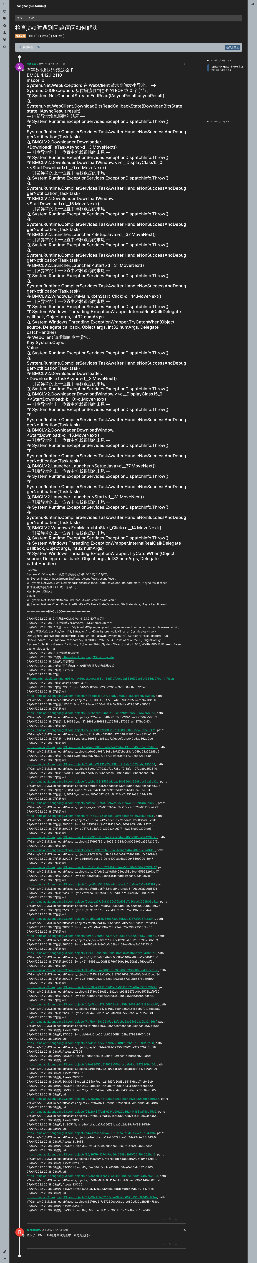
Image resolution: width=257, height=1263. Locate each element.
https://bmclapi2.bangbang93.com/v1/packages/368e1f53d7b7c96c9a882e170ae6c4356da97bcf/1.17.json (102, 678)
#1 (185, 64)
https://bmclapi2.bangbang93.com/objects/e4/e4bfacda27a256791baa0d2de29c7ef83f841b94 (91, 1133)
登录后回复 (232, 47)
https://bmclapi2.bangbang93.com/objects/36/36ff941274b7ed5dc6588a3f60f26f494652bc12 (91, 1154)
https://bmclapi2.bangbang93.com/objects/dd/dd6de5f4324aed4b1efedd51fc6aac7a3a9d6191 (91, 884)
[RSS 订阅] (38, 47)
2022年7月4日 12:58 (54, 64)
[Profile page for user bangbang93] (19, 1232)
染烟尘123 (32, 64)
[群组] (4, 40)
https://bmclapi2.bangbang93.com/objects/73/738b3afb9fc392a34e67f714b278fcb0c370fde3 (91, 850)
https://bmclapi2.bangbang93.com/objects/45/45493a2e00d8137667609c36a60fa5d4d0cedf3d (92, 970)
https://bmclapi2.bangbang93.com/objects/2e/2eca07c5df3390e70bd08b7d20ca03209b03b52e (92, 901)
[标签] (4, 18)
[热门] (4, 26)
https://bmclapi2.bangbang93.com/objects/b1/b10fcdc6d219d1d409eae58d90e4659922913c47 (92, 867)
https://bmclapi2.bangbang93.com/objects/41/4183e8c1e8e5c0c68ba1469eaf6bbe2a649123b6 (91, 953)
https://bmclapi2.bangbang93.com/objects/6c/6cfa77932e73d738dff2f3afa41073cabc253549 (91, 764)
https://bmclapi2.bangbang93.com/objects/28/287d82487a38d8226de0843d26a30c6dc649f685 (93, 1098)
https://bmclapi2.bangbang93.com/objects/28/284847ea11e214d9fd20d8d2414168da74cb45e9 (91, 1111)
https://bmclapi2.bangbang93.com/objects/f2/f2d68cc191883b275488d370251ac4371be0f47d (91, 730)
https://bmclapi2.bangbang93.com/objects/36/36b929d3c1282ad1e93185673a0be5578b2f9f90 (92, 987)
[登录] (252, 4)
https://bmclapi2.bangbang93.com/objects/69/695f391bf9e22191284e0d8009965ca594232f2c (92, 837)
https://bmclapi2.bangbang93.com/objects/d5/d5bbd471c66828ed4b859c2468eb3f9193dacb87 (92, 1004)
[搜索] (4, 47)
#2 (184, 1229)
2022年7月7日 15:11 (57, 1229)
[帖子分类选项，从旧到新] (25, 47)
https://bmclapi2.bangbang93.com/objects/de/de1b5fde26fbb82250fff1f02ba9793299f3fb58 (90, 1043)
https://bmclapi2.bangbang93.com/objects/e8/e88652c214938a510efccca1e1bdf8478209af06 (91, 1064)
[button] (4, 1251)
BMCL (20, 36)
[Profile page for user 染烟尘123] (19, 67)
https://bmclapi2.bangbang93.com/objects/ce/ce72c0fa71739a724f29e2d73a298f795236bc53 (91, 936)
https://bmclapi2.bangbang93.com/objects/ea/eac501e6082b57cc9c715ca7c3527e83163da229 (91, 803)
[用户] (4, 33)
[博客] (4, 54)
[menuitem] (252, 4)
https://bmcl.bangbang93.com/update (88, 657)
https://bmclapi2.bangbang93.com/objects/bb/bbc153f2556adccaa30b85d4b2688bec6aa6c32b (92, 781)
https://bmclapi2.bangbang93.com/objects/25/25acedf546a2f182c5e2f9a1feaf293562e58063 (91, 713)
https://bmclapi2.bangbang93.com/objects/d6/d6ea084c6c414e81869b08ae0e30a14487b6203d (92, 1176)
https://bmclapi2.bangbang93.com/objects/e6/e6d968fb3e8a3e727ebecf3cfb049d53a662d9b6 (92, 747)
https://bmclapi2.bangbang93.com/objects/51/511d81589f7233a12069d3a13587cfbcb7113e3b (90, 695)
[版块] (4, 4)
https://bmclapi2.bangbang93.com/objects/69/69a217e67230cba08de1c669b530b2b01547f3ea (92, 1197)
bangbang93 (34, 1229)
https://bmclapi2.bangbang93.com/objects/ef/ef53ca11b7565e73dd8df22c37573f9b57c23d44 (91, 918)
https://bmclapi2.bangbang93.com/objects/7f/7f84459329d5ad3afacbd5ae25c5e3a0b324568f (92, 1021)
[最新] (4, 11)
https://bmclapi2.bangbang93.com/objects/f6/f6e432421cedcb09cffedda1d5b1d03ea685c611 (90, 816)
